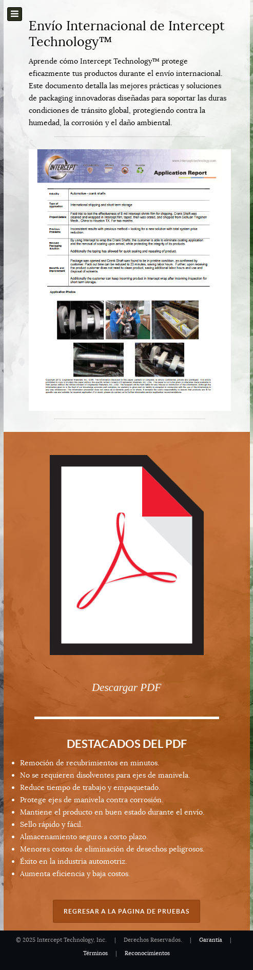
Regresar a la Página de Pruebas (126, 911)
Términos (95, 953)
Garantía (210, 940)
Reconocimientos (147, 953)
